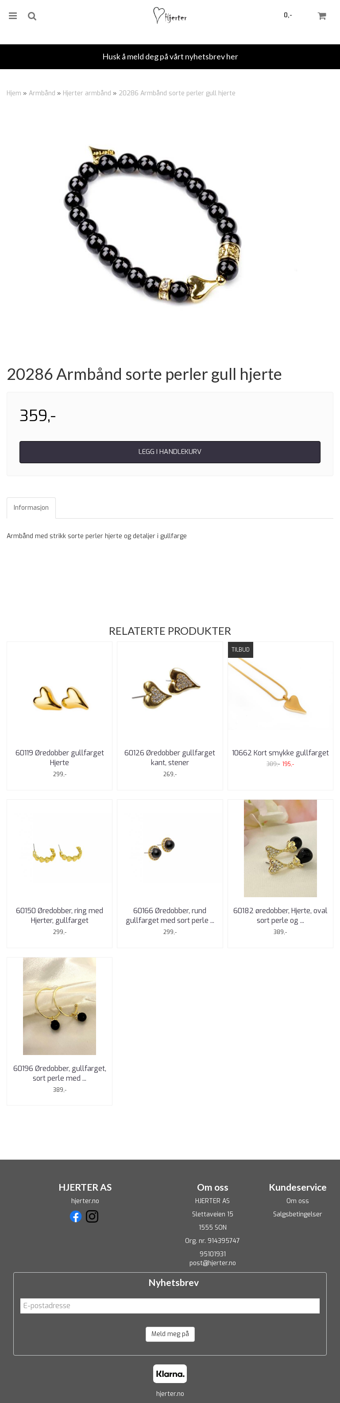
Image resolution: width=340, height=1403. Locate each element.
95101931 (213, 1254)
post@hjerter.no (212, 1263)
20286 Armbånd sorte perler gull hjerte (177, 93)
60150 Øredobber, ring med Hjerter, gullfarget (59, 915)
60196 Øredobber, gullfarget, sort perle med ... (59, 1073)
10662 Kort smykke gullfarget (280, 753)
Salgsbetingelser (297, 1214)
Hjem (14, 93)
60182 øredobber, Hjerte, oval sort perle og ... (280, 915)
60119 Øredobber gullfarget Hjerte (59, 757)
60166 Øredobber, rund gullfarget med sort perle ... (170, 915)
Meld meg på (170, 1334)
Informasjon (31, 508)
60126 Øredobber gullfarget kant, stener (169, 757)
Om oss (297, 1201)
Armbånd (42, 93)
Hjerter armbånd (87, 93)
